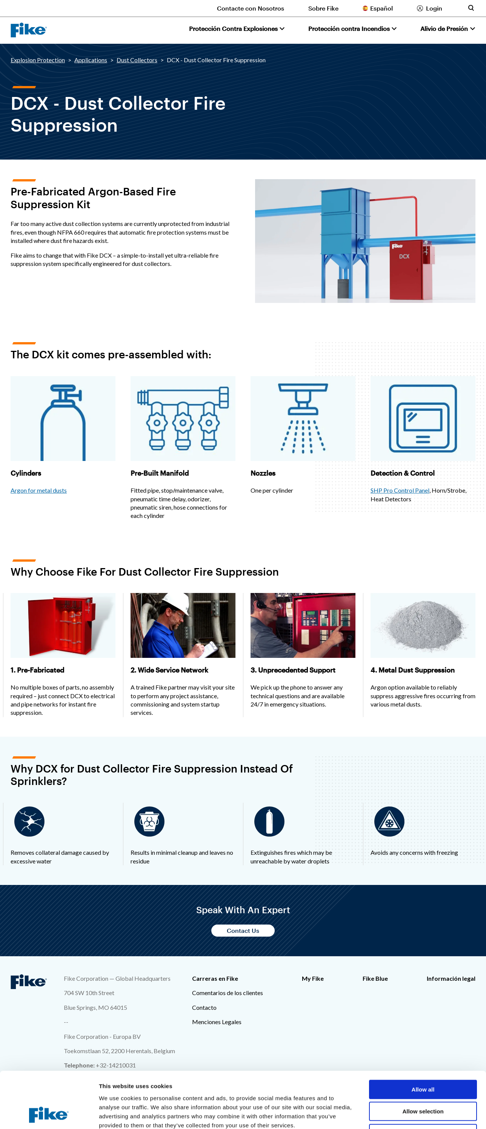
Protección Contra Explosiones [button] (233, 28)
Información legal (451, 978)
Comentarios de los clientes (227, 992)
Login (434, 8)
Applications (90, 59)
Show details (396, 1114)
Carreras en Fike (215, 978)
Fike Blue (375, 978)
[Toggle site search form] (470, 7)
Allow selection (422, 1059)
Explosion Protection (38, 59)
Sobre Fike (323, 8)
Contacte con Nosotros (250, 8)
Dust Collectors (137, 59)
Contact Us (243, 930)
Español (381, 8)
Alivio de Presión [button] (444, 28)
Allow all (423, 1037)
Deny (423, 1081)
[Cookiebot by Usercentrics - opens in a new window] (49, 1114)
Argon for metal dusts (39, 490)
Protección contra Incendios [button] (349, 28)
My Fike (313, 978)
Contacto (204, 1007)
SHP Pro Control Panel (400, 490)
